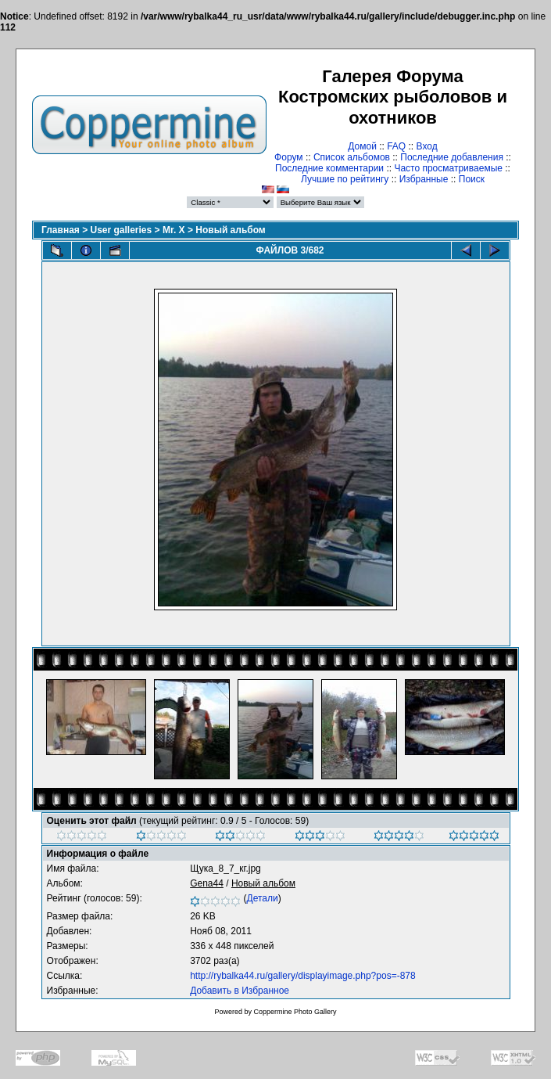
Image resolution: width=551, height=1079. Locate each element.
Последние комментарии (329, 168)
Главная (60, 230)
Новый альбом (230, 230)
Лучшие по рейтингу (344, 179)
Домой (362, 146)
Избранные (424, 179)
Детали (262, 898)
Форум (288, 157)
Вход (427, 146)
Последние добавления (451, 157)
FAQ (396, 146)
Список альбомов (351, 157)
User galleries (121, 230)
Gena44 (207, 883)
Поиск (472, 179)
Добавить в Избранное (239, 990)
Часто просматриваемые (448, 168)
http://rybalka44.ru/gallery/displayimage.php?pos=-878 (303, 975)
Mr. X (174, 230)
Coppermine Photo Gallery (294, 1012)
